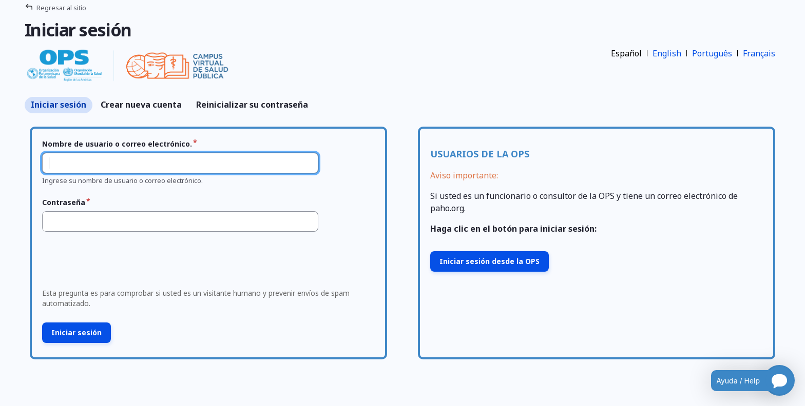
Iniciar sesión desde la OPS (489, 261)
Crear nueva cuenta (141, 104)
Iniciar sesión (58, 104)
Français (759, 53)
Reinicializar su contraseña (252, 104)
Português (712, 53)
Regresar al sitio (61, 7)
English (667, 53)
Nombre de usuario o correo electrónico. (117, 144)
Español (626, 53)
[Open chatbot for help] (745, 380)
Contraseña (63, 202)
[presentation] (116, 263)
